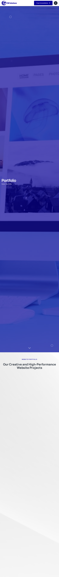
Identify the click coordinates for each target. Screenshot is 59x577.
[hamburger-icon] (55, 3)
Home (3, 184)
